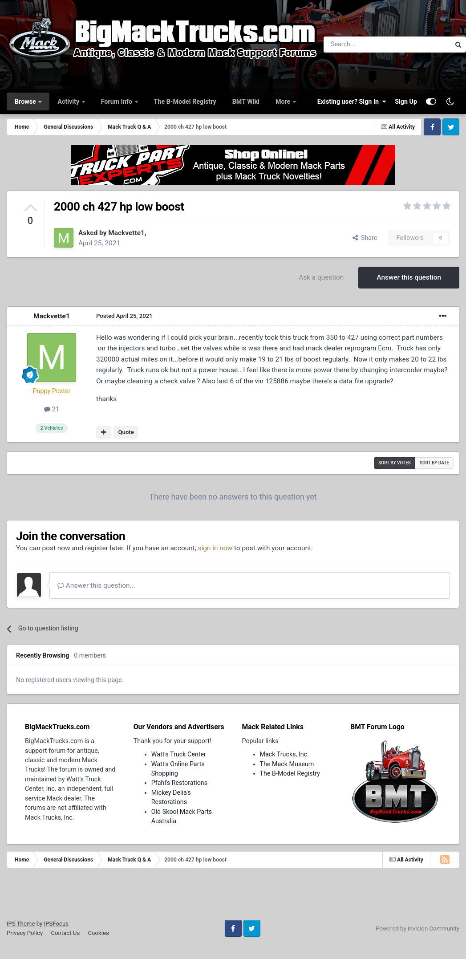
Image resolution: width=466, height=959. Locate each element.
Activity (69, 101)
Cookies (98, 933)
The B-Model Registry (185, 101)
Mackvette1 (126, 233)
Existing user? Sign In (351, 101)
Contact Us (65, 933)
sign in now (215, 548)
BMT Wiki (245, 101)
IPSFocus (56, 923)
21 (51, 409)
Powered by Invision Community (417, 928)
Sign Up (406, 101)
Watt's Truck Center (178, 754)
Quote (126, 432)
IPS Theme (21, 923)
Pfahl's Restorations (179, 782)
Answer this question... (96, 585)
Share (365, 237)
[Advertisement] (233, 897)
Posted (124, 316)
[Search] (364, 45)
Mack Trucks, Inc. (284, 754)
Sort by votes (394, 462)
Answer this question (409, 277)
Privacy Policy (25, 933)
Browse (26, 101)
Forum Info (117, 101)
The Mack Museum (287, 764)
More (284, 101)
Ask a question (321, 277)
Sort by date (434, 462)
